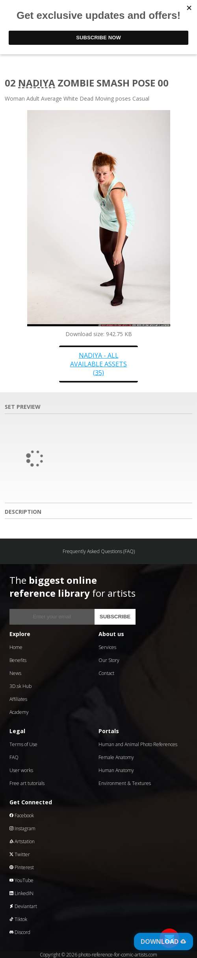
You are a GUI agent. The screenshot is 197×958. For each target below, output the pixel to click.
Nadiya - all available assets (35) (98, 364)
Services (107, 647)
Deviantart (23, 906)
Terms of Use (23, 744)
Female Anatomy (116, 757)
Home (15, 647)
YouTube (21, 880)
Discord (19, 932)
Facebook (21, 815)
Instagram (22, 828)
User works (21, 770)
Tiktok (18, 919)
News (15, 673)
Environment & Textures (124, 783)
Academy (19, 712)
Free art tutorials (27, 783)
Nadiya (36, 82)
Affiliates (18, 699)
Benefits (17, 660)
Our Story (108, 660)
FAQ (14, 757)
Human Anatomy (116, 770)
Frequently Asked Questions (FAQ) (99, 551)
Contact (106, 673)
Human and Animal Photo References (137, 744)
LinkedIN (21, 893)
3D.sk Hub (20, 686)
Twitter (19, 854)
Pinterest (21, 867)
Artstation (22, 841)
